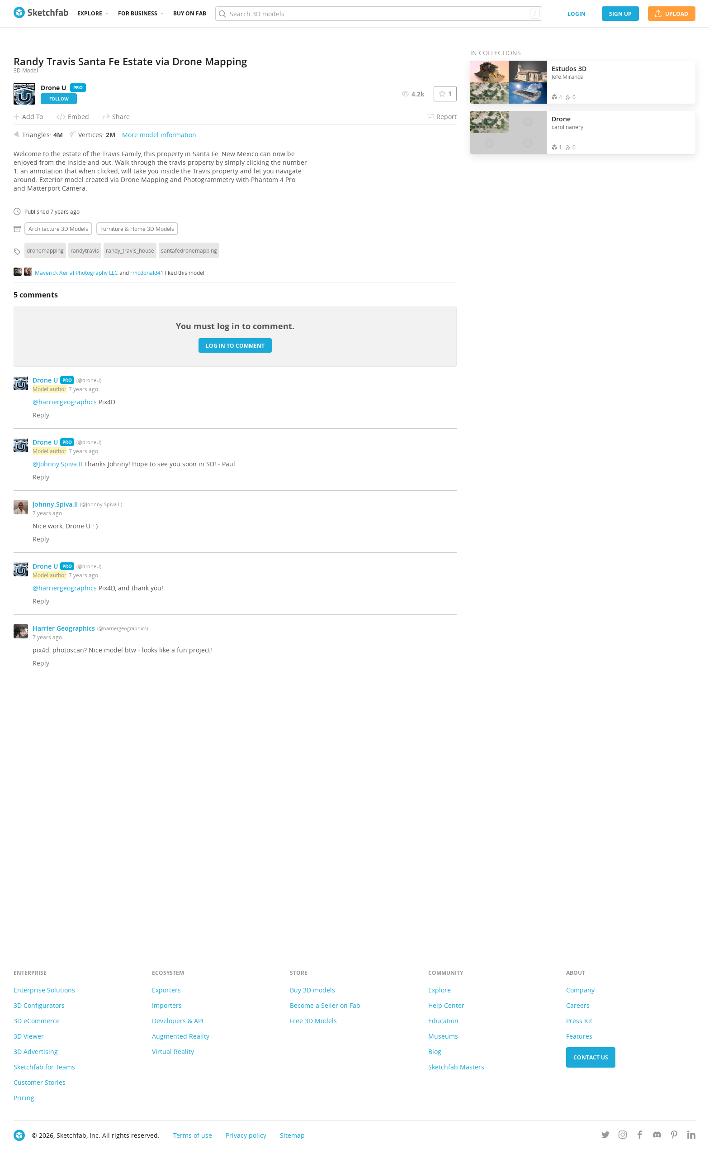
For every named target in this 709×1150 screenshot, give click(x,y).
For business (137, 13)
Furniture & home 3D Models (137, 477)
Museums (443, 1036)
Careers (578, 1005)
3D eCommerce (37, 1020)
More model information (159, 383)
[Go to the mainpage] (41, 13)
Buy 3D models (312, 990)
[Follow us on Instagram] (623, 1136)
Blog (434, 1051)
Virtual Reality (173, 1051)
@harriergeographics (65, 650)
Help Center (446, 1005)
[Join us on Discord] (657, 1136)
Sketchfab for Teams (44, 1067)
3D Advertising (36, 1051)
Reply (41, 663)
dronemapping (45, 499)
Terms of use (192, 1135)
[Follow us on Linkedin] (691, 1136)
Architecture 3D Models (58, 477)
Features (579, 1036)
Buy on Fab (189, 13)
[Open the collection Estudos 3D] (508, 82)
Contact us (590, 1057)
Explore (89, 13)
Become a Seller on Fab (325, 1005)
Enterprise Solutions (44, 990)
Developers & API (177, 1020)
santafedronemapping (189, 499)
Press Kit (579, 1020)
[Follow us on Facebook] (640, 1136)
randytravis (85, 499)
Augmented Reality (180, 1036)
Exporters (166, 990)
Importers (167, 1005)
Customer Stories (40, 1082)
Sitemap (292, 1135)
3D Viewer (29, 1036)
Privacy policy (246, 1135)
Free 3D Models (313, 1020)
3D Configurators (39, 1005)
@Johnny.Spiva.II (57, 712)
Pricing (24, 1097)
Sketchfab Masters (456, 1067)
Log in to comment (235, 594)
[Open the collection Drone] (508, 132)
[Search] (378, 13)
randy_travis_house (130, 499)
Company (580, 990)
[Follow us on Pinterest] (674, 1136)
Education (443, 1020)
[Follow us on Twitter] (605, 1136)
